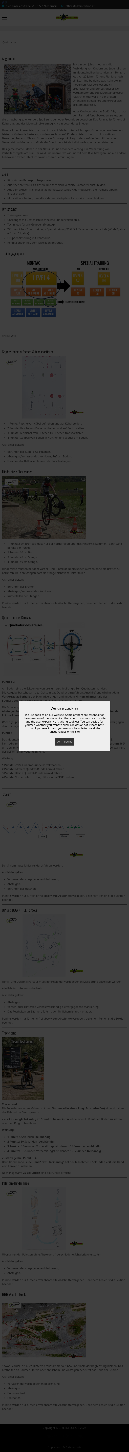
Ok (58, 741)
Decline (68, 741)
